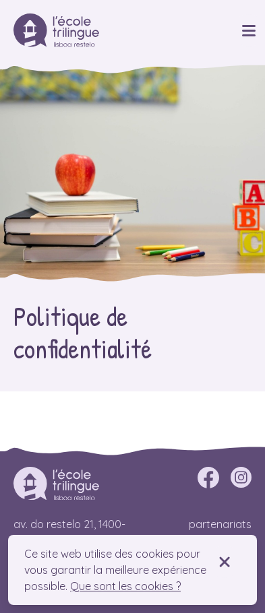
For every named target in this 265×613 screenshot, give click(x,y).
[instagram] (241, 477)
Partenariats (220, 524)
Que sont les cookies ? (125, 586)
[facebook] (208, 477)
